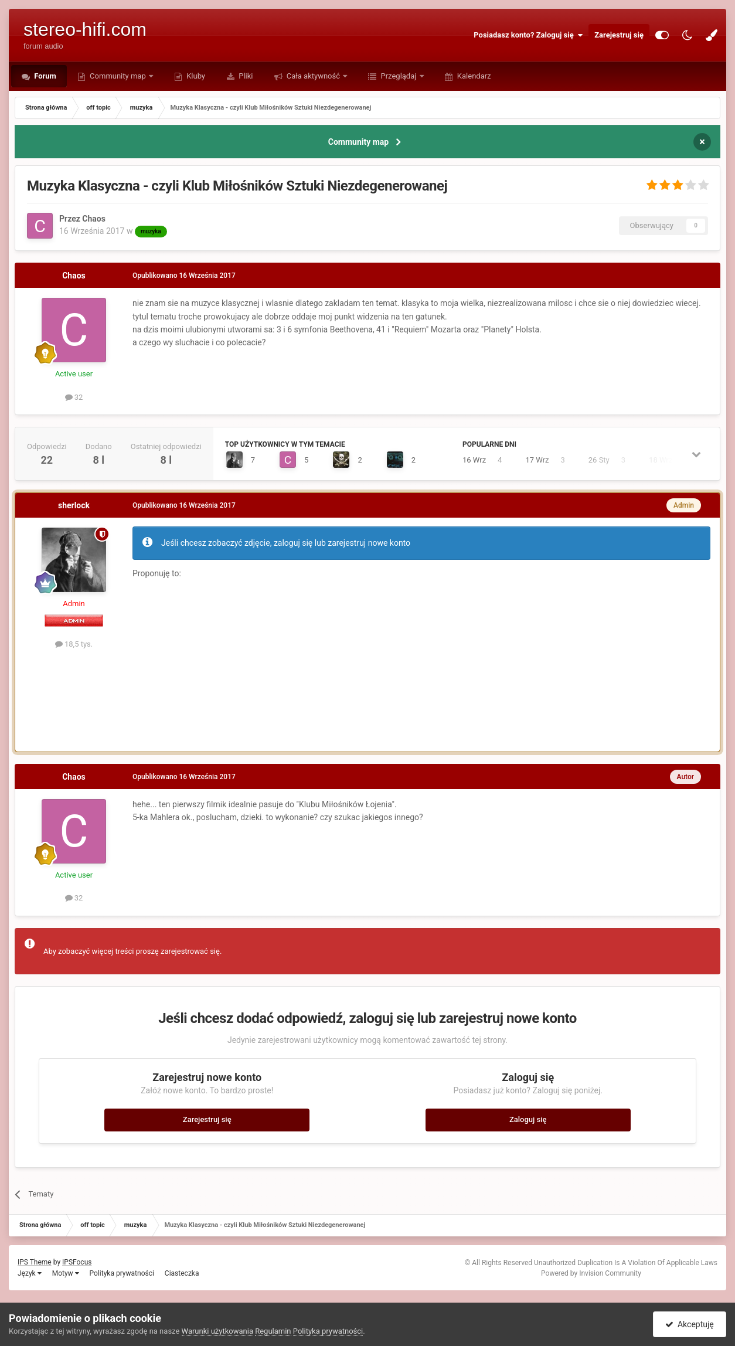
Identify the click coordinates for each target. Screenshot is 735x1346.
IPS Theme (35, 1262)
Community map (118, 76)
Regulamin (273, 1331)
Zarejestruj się (619, 34)
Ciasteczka (182, 1273)
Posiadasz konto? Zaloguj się (528, 35)
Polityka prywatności (122, 1273)
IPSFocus (76, 1262)
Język (30, 1273)
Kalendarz (473, 76)
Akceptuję (689, 1324)
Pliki (245, 76)
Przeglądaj (398, 76)
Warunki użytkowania (217, 1331)
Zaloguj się (528, 1119)
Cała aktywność (313, 76)
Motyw (65, 1273)
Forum (44, 76)
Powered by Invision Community (591, 1273)
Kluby (195, 76)
